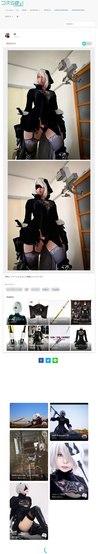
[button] (24, 10)
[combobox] (79, 24)
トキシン (17, 37)
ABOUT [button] (9, 16)
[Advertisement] (49, 383)
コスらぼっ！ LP (11, 10)
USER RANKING (61, 10)
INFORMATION (78, 10)
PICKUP (47, 10)
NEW (24, 10)
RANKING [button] (35, 10)
